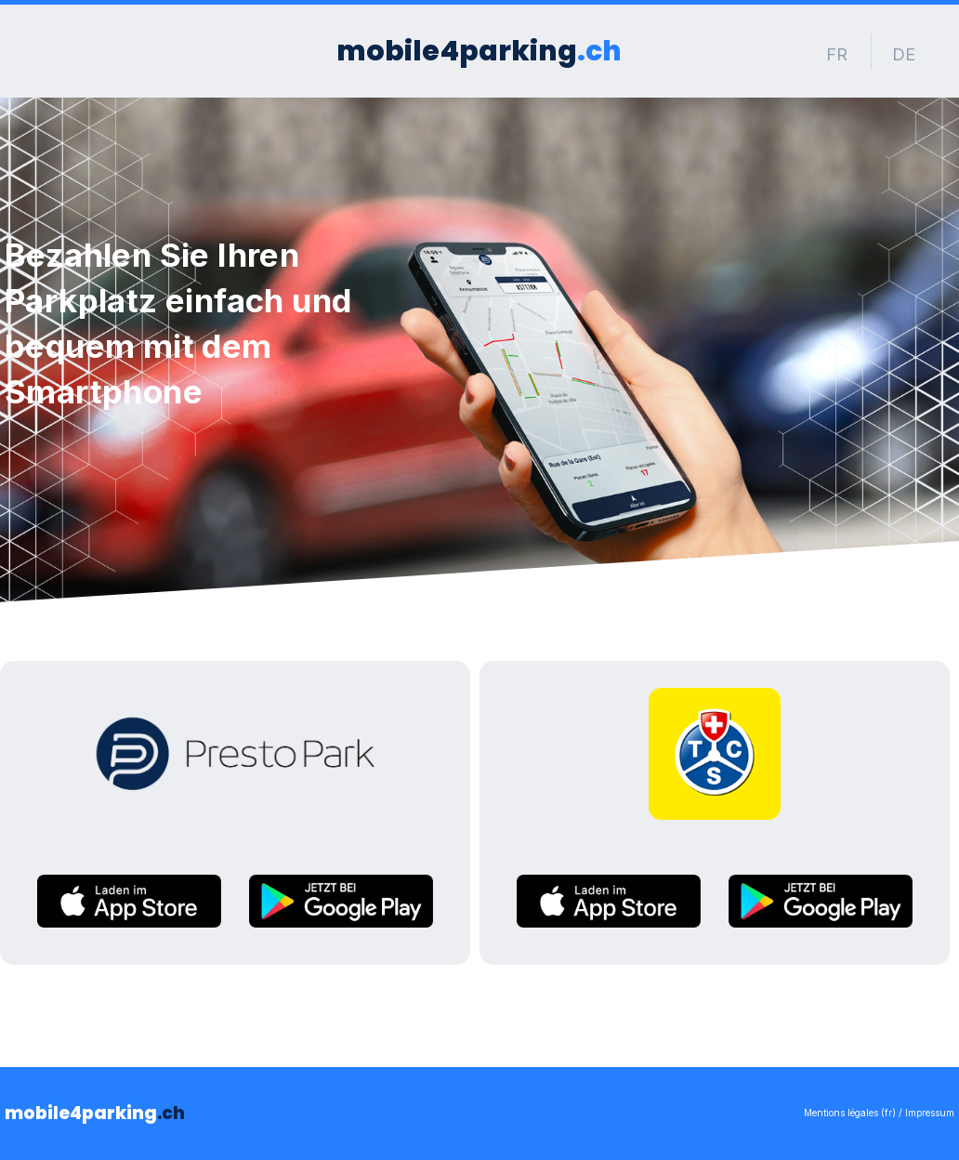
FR (836, 54)
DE (903, 54)
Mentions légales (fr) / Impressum (879, 1112)
